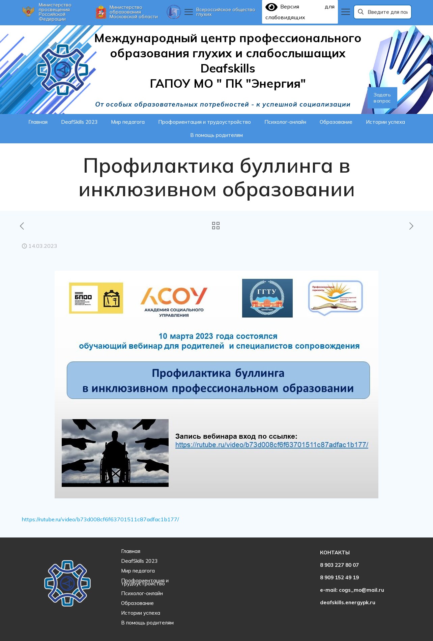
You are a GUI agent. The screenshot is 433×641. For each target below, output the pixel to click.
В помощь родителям (147, 622)
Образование (137, 603)
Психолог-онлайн (142, 593)
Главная (130, 551)
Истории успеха (140, 613)
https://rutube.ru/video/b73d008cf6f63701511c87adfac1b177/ (100, 519)
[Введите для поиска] (382, 12)
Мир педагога (138, 570)
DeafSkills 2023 (139, 561)
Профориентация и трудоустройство (145, 582)
